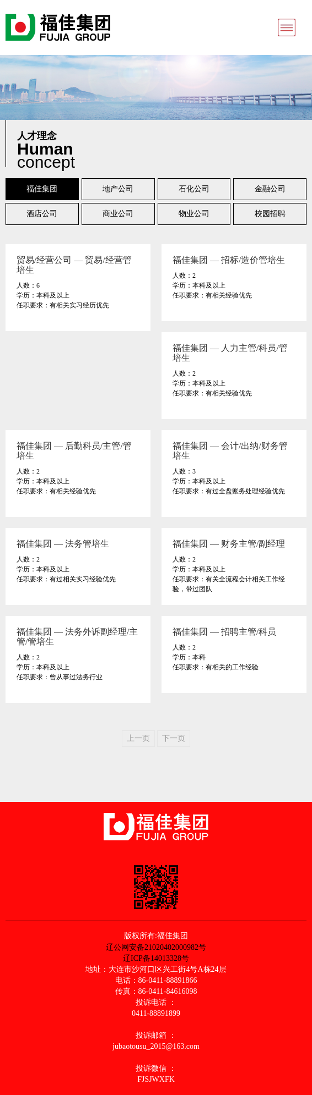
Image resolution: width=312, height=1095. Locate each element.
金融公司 (270, 189)
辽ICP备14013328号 (156, 958)
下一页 (173, 738)
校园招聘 (270, 214)
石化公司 (194, 189)
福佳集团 (41, 189)
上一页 (138, 738)
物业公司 (194, 214)
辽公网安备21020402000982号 (156, 947)
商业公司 (118, 214)
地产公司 (118, 189)
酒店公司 (41, 214)
